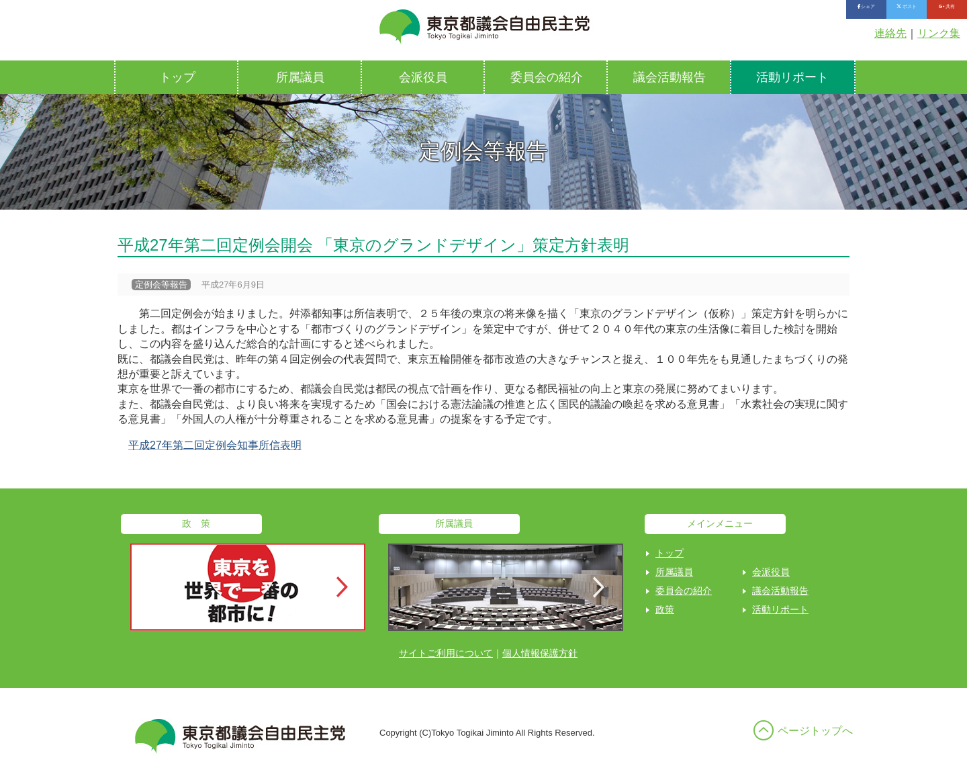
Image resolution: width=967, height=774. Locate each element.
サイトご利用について (446, 653)
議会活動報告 (669, 77)
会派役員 (423, 77)
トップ (177, 77)
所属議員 (300, 77)
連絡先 (890, 33)
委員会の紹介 (546, 77)
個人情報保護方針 (540, 653)
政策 (664, 609)
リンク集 (938, 33)
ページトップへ (815, 730)
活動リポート (792, 77)
